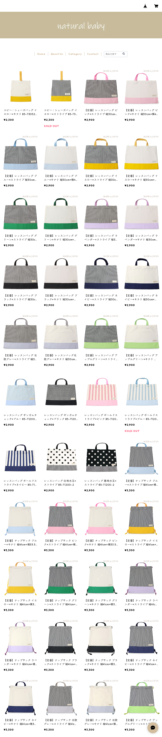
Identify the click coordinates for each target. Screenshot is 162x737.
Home (41, 54)
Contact (93, 54)
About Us (57, 54)
